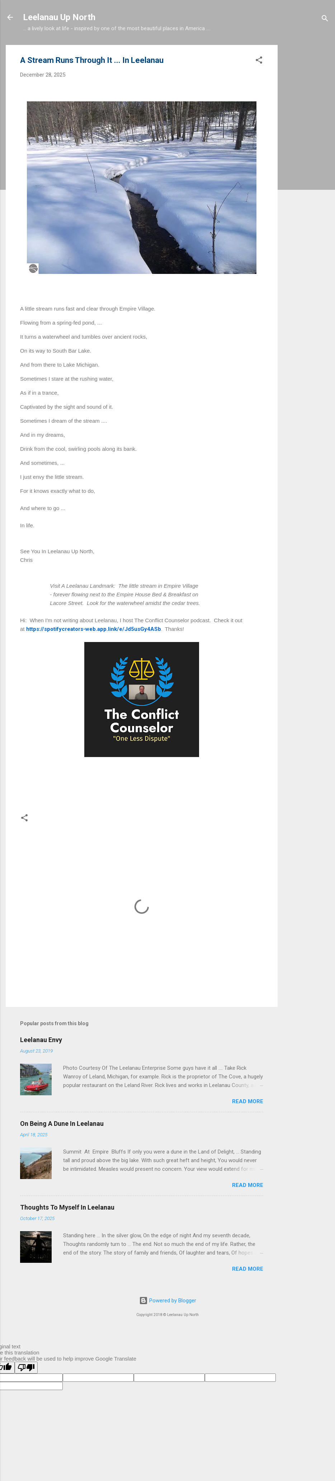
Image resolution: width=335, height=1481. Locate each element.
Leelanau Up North (59, 17)
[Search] (325, 20)
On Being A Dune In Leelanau (62, 1123)
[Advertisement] (306, 153)
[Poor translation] (26, 1368)
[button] (259, 61)
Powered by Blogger (167, 1300)
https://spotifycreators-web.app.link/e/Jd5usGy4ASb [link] (93, 629)
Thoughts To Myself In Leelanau (67, 1207)
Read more (247, 1101)
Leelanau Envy (41, 1040)
